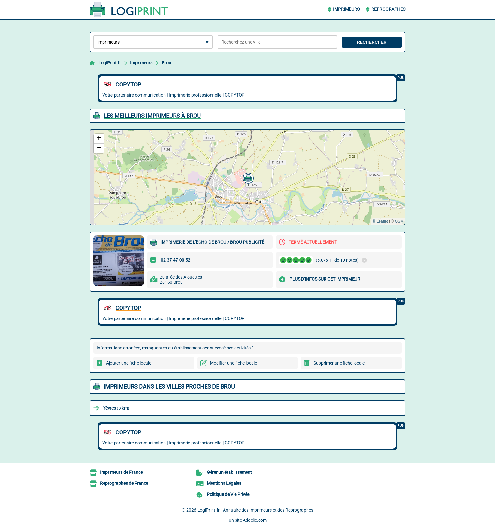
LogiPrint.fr (109, 62)
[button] (247, 177)
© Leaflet (380, 221)
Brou (166, 62)
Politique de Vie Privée (228, 494)
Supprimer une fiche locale (339, 363)
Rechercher (371, 42)
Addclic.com (255, 520)
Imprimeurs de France (121, 472)
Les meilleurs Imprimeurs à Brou (152, 115)
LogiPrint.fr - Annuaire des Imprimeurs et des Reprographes (255, 510)
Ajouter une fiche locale (128, 363)
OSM (399, 221)
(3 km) (116, 408)
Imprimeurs (346, 9)
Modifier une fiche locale (233, 363)
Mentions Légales (224, 483)
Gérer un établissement (229, 472)
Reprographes (388, 9)
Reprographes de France (124, 483)
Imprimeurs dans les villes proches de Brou (169, 386)
